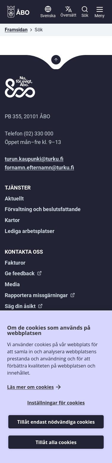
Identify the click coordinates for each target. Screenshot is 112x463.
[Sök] (84, 11)
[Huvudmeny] (99, 11)
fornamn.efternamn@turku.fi (39, 167)
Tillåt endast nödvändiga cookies (56, 422)
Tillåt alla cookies (56, 442)
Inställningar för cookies (56, 402)
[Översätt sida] (68, 11)
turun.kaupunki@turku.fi (34, 159)
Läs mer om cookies (30, 387)
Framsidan (16, 30)
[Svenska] (48, 11)
